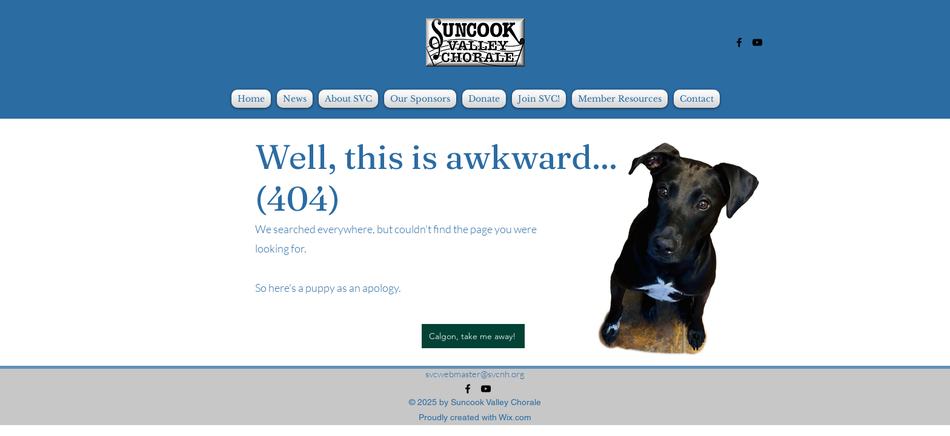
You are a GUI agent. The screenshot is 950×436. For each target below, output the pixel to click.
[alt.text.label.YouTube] (757, 42)
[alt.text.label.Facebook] (739, 42)
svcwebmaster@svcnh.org (475, 374)
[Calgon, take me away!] (473, 336)
